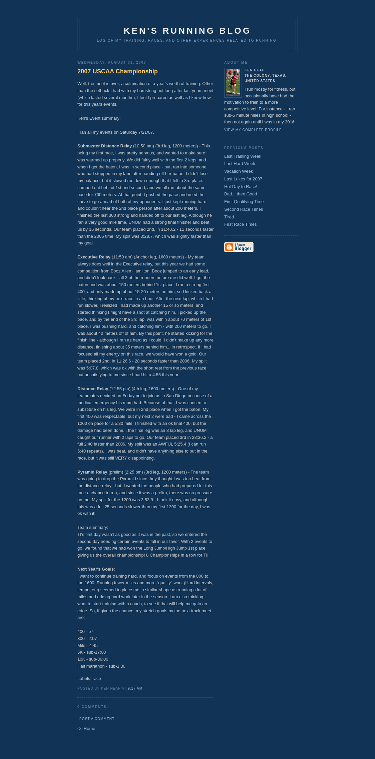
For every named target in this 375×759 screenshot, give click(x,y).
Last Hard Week (239, 163)
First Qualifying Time (244, 201)
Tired (229, 216)
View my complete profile (253, 130)
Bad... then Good (240, 193)
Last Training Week (242, 156)
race (97, 678)
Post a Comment (96, 719)
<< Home (86, 728)
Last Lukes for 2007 (243, 178)
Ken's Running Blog (188, 31)
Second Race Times (243, 209)
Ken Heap (255, 70)
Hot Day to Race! (240, 186)
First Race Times (240, 224)
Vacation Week (238, 171)
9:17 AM (135, 688)
